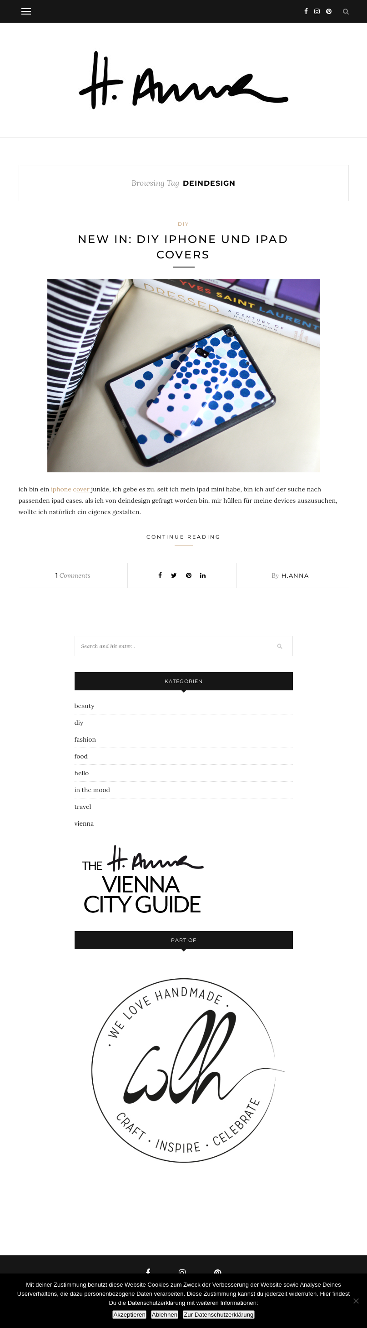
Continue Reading (183, 539)
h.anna (295, 575)
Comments (72, 575)
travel (83, 807)
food (81, 756)
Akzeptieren (129, 1314)
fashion (85, 739)
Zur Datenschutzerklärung (218, 1314)
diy (183, 224)
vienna (84, 823)
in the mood (92, 790)
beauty (85, 706)
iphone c (71, 489)
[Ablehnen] (355, 1300)
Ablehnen (164, 1314)
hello (82, 773)
